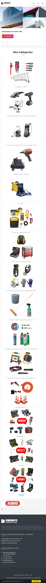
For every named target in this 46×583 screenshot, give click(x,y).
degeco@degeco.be (8, 560)
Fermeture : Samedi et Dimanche (9, 543)
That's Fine (36, 581)
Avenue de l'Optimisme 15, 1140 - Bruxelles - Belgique (9, 553)
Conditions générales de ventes (21, 575)
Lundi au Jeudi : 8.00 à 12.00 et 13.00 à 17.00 (11, 538)
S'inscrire (7, 36)
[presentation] (3, 42)
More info (21, 581)
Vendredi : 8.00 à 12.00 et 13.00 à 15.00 (10, 541)
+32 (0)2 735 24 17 (7, 558)
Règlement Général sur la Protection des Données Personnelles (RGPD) (24, 578)
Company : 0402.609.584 (9, 562)
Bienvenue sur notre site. (12, 31)
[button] (4, 510)
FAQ (31, 575)
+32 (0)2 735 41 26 (7, 556)
